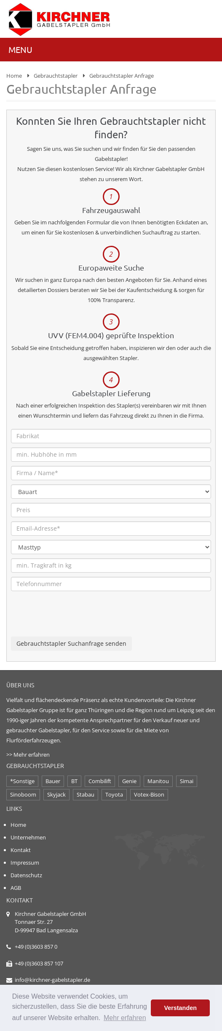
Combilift (99, 781)
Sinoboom (23, 794)
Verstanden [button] (180, 1008)
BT (74, 781)
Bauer (52, 781)
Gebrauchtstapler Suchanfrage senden (71, 643)
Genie (129, 781)
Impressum (25, 862)
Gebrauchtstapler (56, 75)
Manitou (158, 781)
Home (14, 75)
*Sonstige (22, 781)
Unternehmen (28, 837)
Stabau (85, 794)
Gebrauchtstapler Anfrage (121, 75)
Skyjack (56, 794)
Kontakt (21, 850)
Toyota (114, 794)
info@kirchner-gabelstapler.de (52, 980)
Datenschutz (26, 875)
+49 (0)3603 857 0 (36, 946)
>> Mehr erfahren (28, 754)
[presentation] (75, 620)
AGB (16, 888)
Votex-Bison (149, 794)
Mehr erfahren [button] (125, 1017)
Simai (186, 781)
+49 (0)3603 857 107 (39, 963)
